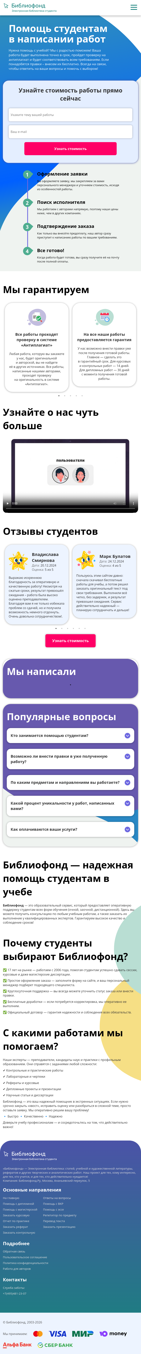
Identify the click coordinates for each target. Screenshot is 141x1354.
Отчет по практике (16, 1221)
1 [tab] (59, 396)
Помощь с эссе (53, 1209)
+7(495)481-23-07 (14, 1293)
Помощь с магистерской (20, 1209)
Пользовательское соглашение (25, 1257)
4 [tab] (76, 396)
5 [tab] (82, 396)
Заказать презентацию (59, 1227)
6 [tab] (85, 628)
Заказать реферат (15, 1227)
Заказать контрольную (19, 1232)
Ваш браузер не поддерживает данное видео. (70, 475)
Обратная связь (14, 1251)
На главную (11, 1198)
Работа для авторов (17, 1269)
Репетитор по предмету (59, 1215)
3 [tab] (70, 396)
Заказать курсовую (16, 1215)
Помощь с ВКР (53, 1204)
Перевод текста (54, 1221)
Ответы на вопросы (57, 1198)
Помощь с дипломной (18, 1204)
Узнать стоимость (70, 640)
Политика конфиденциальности (25, 1263)
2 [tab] (65, 396)
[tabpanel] (37, 347)
